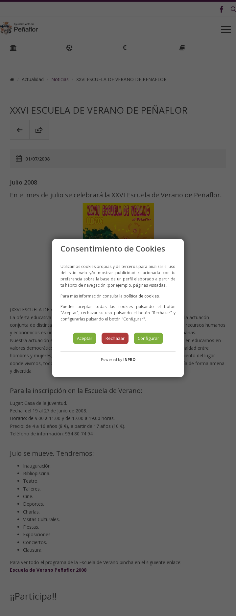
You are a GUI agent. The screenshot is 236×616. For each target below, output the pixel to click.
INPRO (129, 359)
